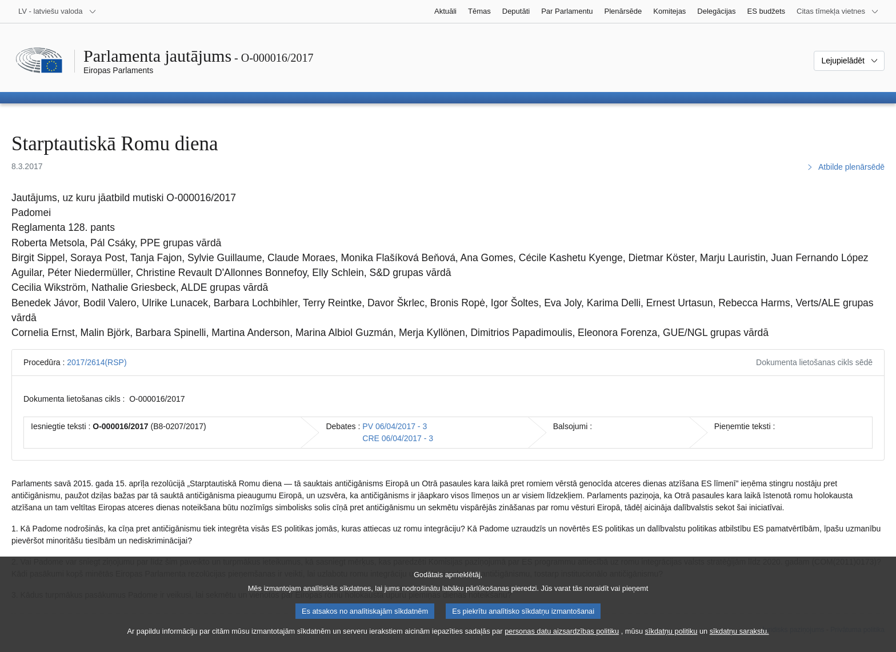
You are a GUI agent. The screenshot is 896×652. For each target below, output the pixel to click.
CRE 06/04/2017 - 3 (397, 438)
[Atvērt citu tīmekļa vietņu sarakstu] (838, 11)
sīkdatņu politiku (671, 643)
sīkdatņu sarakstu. (739, 643)
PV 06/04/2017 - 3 (394, 426)
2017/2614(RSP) (96, 362)
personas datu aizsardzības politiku (562, 643)
